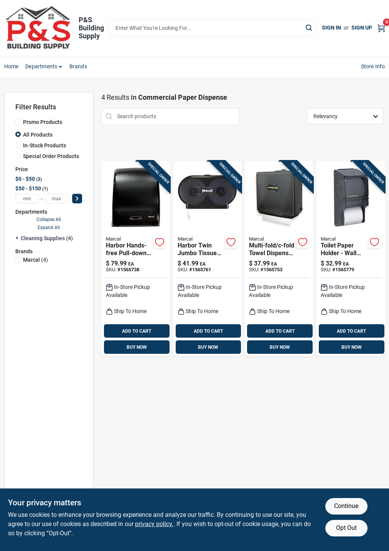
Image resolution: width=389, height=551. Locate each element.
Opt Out (346, 527)
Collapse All (48, 219)
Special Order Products (51, 156)
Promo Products (42, 122)
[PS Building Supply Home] (38, 28)
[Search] (309, 27)
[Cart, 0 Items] (381, 28)
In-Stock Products (44, 145)
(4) (35, 260)
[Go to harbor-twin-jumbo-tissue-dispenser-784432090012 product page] (207, 259)
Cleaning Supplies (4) (47, 238)
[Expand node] (18, 237)
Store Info (373, 66)
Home (11, 66)
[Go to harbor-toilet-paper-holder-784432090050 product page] (350, 259)
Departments (41, 66)
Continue (346, 506)
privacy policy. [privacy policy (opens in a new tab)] (154, 524)
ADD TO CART (136, 331)
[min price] (27, 198)
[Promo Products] (18, 121)
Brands (78, 66)
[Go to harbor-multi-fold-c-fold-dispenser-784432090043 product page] (278, 259)
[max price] (56, 198)
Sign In (331, 28)
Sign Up (361, 28)
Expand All (49, 227)
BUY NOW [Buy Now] (137, 347)
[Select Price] (77, 198)
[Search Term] (213, 28)
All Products (38, 135)
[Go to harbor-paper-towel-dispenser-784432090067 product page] (135, 259)
